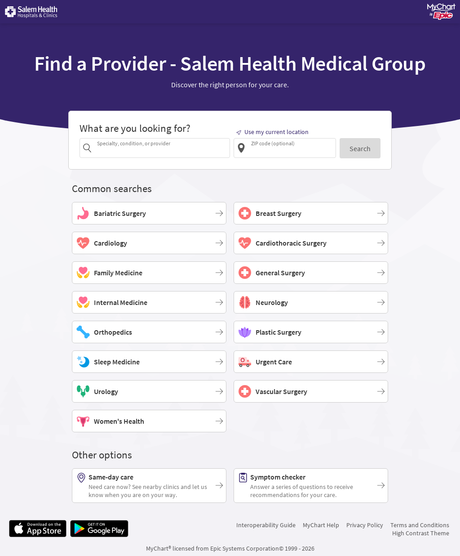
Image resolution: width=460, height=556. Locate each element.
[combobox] (162, 147)
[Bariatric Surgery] (149, 213)
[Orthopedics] (149, 332)
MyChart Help (321, 525)
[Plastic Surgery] (311, 332)
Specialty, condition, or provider (133, 143)
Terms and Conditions (419, 525)
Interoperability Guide (266, 525)
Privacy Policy (364, 525)
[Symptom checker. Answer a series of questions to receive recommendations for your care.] (311, 485)
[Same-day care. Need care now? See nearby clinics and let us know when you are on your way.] (149, 485)
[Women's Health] (149, 421)
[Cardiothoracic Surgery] (311, 243)
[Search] (360, 148)
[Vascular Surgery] (311, 391)
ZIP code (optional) (273, 143)
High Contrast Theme (420, 533)
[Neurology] (311, 302)
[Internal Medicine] (149, 302)
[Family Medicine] (149, 272)
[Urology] (149, 391)
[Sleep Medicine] (149, 361)
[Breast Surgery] (311, 213)
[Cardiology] (149, 243)
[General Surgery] (311, 272)
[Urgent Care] (311, 361)
